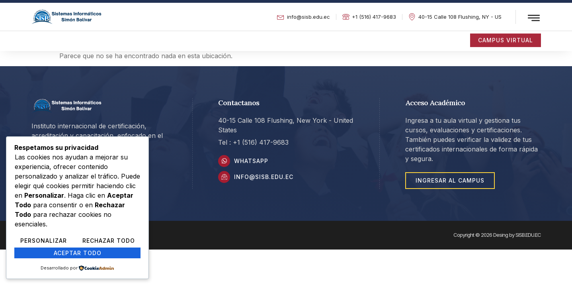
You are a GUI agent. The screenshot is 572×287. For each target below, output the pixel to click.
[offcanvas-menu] (534, 18)
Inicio (39, 37)
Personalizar (43, 240)
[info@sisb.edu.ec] (224, 177)
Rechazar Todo (108, 240)
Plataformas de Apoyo (272, 37)
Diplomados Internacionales (173, 37)
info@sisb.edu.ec (263, 176)
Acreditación (86, 37)
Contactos (346, 37)
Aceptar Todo (78, 253)
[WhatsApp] (224, 161)
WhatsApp (251, 160)
